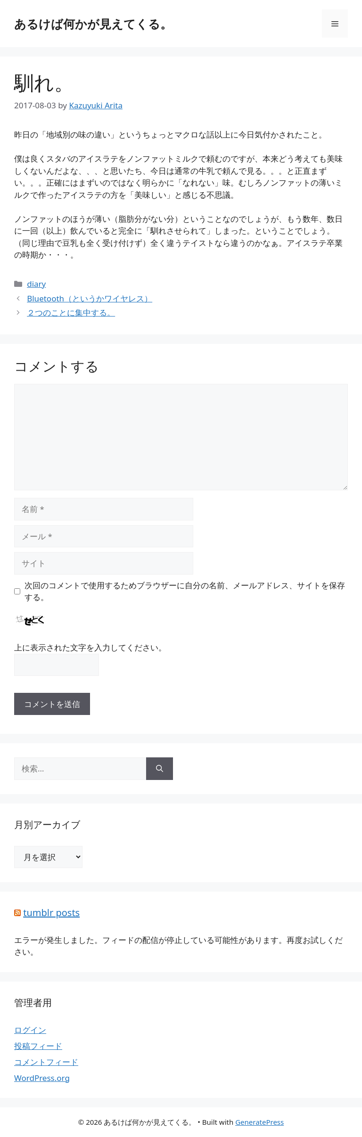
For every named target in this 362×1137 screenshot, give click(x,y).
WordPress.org (42, 1077)
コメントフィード (46, 1061)
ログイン (30, 1029)
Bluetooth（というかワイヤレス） (89, 298)
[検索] (159, 768)
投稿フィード (38, 1045)
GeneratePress (259, 1122)
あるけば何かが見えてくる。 (93, 24)
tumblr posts (51, 912)
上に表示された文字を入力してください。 (90, 647)
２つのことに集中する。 (71, 312)
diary (36, 283)
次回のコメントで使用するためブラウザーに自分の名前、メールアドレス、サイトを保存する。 (185, 591)
